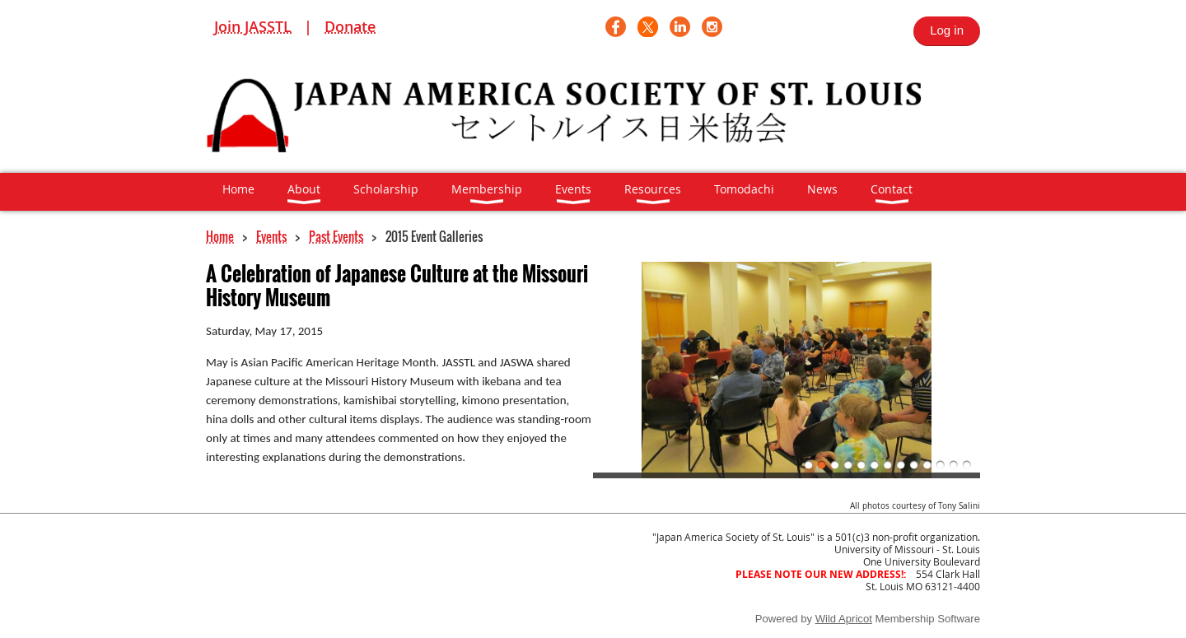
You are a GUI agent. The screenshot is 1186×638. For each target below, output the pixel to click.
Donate (350, 26)
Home (220, 236)
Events (271, 236)
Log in (947, 30)
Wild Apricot (843, 618)
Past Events (336, 236)
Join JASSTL (253, 26)
